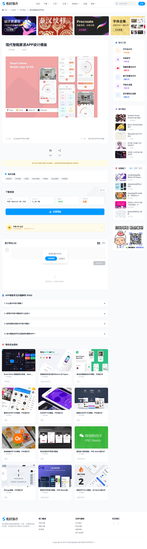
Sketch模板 (36, 179)
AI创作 (76, 4)
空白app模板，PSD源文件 (13, 490)
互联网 (24, 50)
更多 (94, 4)
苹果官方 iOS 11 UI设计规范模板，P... (135, 204)
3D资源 (41, 529)
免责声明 (78, 529)
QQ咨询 (75, 163)
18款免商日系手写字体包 (135, 135)
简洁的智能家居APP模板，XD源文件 (89, 374)
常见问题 (78, 526)
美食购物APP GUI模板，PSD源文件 (17, 451)
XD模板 (45, 179)
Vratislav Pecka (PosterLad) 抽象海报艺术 (135, 117)
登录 (141, 4)
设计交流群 (79, 533)
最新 (98, 243)
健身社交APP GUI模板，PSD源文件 (17, 413)
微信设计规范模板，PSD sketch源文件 (90, 451)
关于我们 (78, 523)
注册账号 (61, 258)
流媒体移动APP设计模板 (135, 185)
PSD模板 (64, 179)
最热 (103, 243)
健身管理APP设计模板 (135, 213)
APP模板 (23, 10)
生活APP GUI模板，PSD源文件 (51, 413)
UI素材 (13, 10)
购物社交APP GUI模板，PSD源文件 (89, 413)
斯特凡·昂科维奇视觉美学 (135, 126)
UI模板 (26, 179)
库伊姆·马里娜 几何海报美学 (134, 144)
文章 (65, 4)
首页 (38, 4)
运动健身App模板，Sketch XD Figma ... (135, 176)
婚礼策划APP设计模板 (96, 139)
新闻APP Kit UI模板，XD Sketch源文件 (90, 490)
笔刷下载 (42, 526)
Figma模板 (54, 179)
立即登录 (51, 258)
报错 (102, 190)
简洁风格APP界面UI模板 (49, 451)
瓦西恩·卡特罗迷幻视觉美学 (135, 153)
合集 (85, 4)
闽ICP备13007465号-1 (86, 542)
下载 (46, 4)
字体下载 (42, 523)
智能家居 (9, 179)
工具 (56, 4)
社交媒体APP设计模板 (21, 139)
